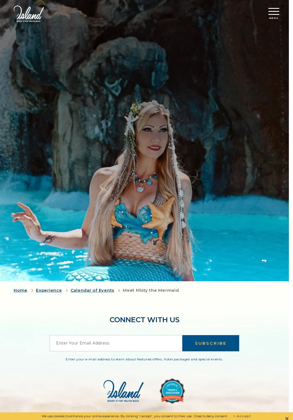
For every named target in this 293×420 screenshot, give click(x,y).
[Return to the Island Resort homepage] (29, 13)
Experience (49, 290)
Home (20, 290)
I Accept (243, 416)
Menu (273, 14)
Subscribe (211, 343)
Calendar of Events (93, 290)
